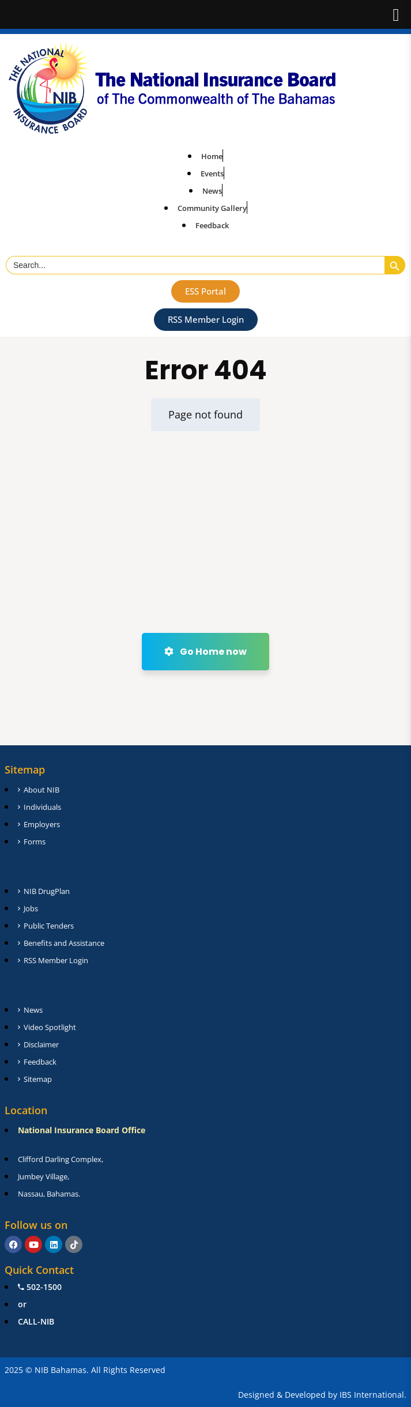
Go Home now (205, 651)
